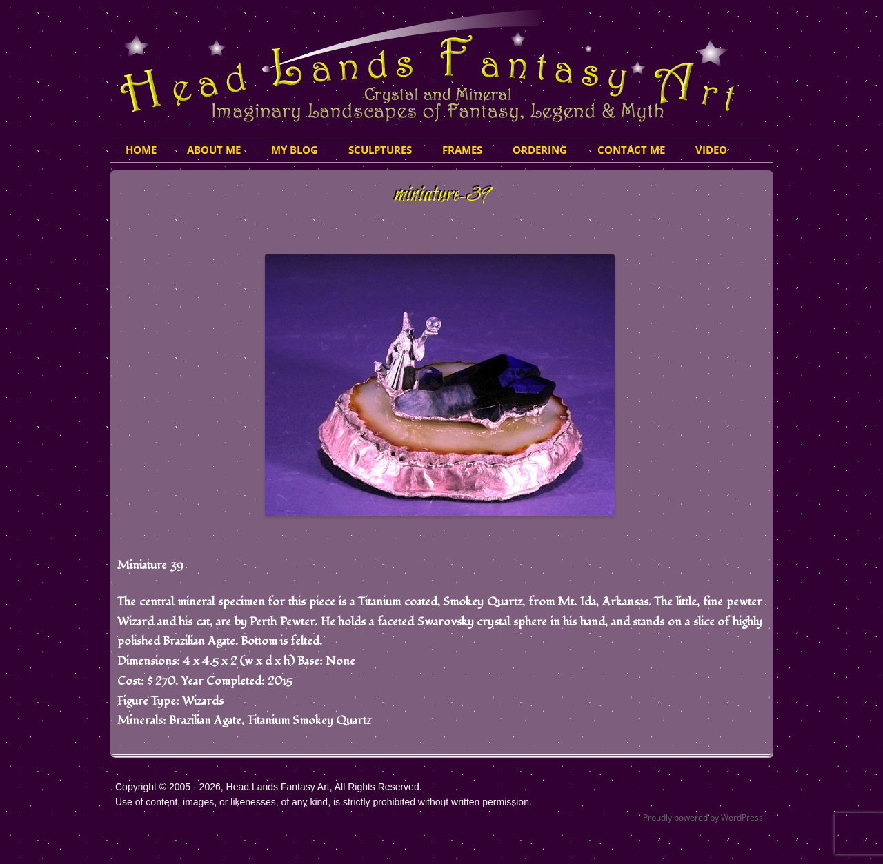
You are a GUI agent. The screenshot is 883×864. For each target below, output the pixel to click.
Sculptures (380, 150)
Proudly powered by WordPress (703, 817)
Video (711, 150)
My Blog (294, 150)
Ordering (540, 150)
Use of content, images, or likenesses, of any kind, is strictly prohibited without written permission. (323, 801)
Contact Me (631, 150)
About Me (214, 150)
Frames (462, 150)
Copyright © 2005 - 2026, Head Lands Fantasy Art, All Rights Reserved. (268, 786)
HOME (141, 150)
